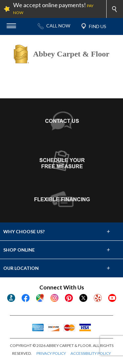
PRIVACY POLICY (51, 353)
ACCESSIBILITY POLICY (91, 353)
